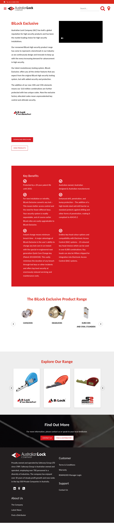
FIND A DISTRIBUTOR (63, 438)
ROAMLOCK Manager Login (70, 475)
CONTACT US (47, 438)
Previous (13, 324)
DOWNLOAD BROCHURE (22, 139)
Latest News (16, 510)
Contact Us (63, 490)
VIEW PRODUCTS (19, 148)
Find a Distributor (18, 515)
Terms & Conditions (67, 465)
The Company (17, 505)
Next (101, 324)
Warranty (63, 470)
